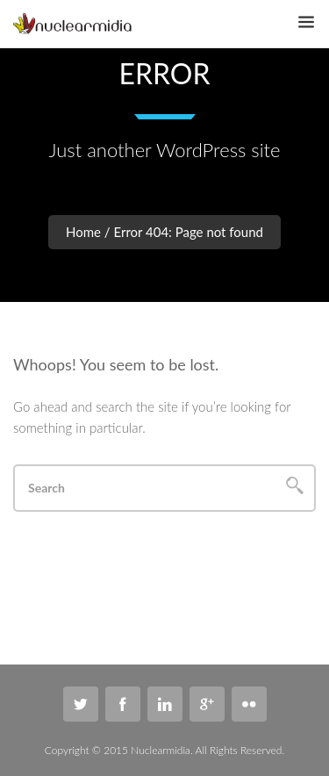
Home (83, 232)
